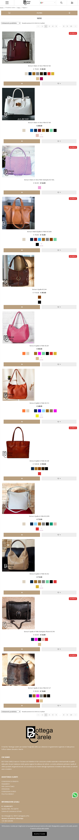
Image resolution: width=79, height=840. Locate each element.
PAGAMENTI (6, 784)
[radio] (26, 73)
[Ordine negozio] (11, 23)
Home (2, 7)
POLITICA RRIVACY (8, 794)
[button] (59, 84)
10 (71, 26)
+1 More (41, 359)
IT (41, 3)
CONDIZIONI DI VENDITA (10, 781)
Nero (18, 7)
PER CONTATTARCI (8, 786)
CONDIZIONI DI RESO (9, 791)
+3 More (41, 245)
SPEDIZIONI (5, 789)
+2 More (41, 587)
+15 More (41, 416)
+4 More (41, 136)
